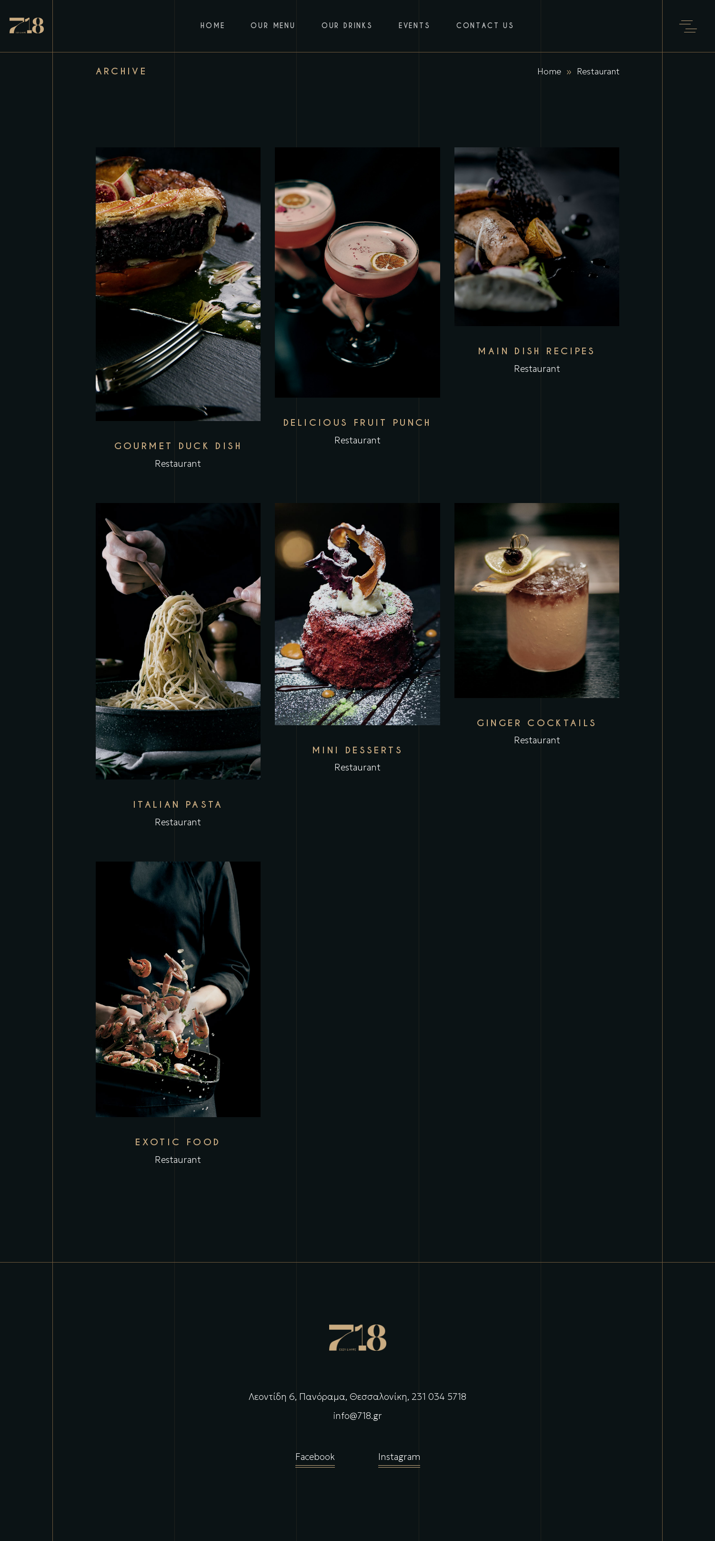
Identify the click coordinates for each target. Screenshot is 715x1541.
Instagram (399, 1459)
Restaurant (178, 463)
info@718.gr (357, 1415)
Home (549, 71)
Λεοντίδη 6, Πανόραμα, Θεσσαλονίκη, (329, 1396)
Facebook (315, 1459)
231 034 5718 (439, 1396)
